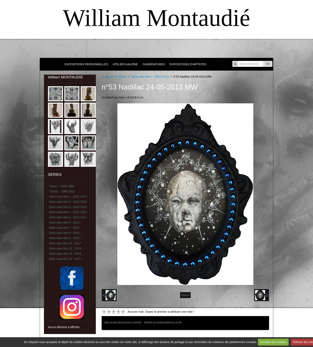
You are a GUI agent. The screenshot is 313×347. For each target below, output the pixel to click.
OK (268, 63)
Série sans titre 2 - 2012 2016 (68, 201)
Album (123, 76)
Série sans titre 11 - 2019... (66, 248)
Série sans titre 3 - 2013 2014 (68, 207)
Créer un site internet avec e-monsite (122, 322)
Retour (185, 295)
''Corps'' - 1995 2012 (62, 191)
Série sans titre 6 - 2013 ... (66, 222)
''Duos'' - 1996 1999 (61, 186)
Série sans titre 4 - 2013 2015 (68, 212)
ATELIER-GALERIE (125, 64)
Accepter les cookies (273, 342)
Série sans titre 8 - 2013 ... (66, 232)
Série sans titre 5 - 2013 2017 (68, 217)
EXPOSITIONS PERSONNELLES (86, 64)
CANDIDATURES (154, 64)
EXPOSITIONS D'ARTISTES (187, 64)
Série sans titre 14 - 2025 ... (66, 258)
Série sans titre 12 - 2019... (66, 253)
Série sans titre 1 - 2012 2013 (68, 196)
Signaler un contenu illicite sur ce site (163, 322)
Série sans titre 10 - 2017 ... (66, 243)
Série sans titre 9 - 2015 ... (66, 238)
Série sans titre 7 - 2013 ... (66, 227)
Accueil (109, 76)
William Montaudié (156, 18)
